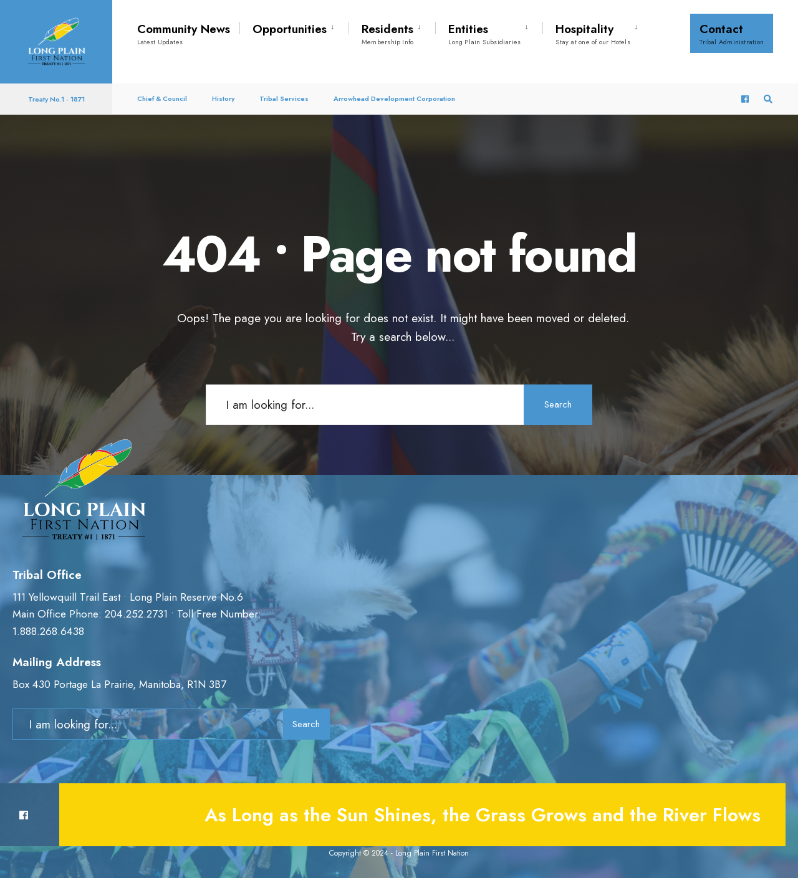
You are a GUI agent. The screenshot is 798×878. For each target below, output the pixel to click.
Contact (731, 34)
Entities (484, 34)
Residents (387, 34)
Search (558, 404)
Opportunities (289, 29)
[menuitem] (294, 26)
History (223, 98)
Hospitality (592, 34)
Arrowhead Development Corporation (394, 98)
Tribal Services (284, 98)
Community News (183, 34)
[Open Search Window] (768, 99)
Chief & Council (162, 98)
